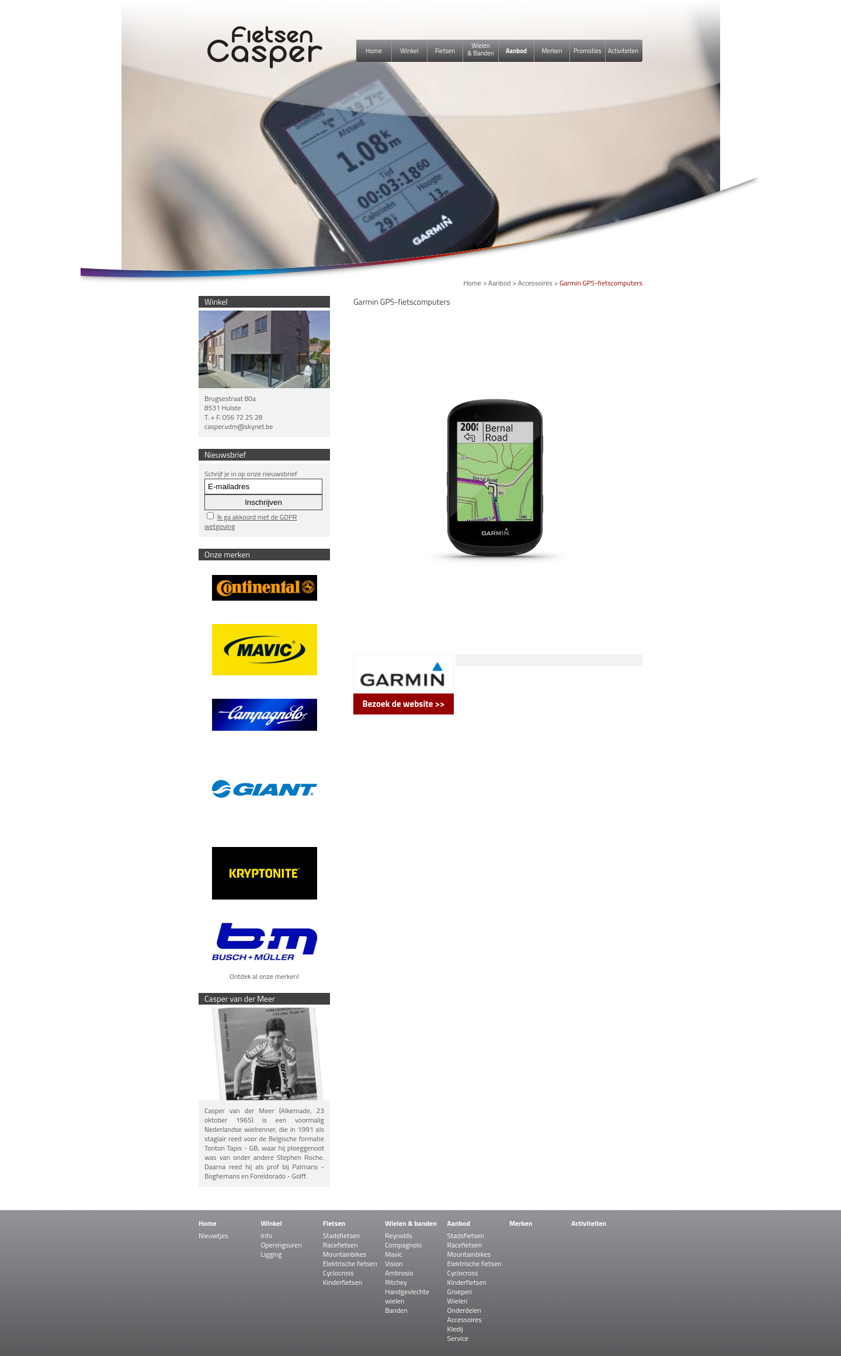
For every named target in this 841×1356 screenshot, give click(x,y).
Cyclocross (338, 1272)
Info (266, 1235)
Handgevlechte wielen (407, 1296)
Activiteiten (623, 50)
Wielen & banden (411, 1223)
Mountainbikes (345, 1254)
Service (457, 1338)
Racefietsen (340, 1244)
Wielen (457, 1300)
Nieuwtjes (213, 1235)
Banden (396, 1310)
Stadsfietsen (341, 1235)
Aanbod (516, 50)
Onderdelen (464, 1310)
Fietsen (445, 50)
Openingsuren (280, 1244)
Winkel (409, 50)
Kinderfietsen (342, 1282)
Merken (551, 50)
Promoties (588, 50)
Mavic (393, 1254)
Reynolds (398, 1235)
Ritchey (396, 1282)
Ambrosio (399, 1272)
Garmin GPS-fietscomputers (600, 282)
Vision (394, 1263)
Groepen (459, 1291)
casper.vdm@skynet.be (238, 426)
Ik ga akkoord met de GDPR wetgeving (250, 521)
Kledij (455, 1328)
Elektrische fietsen (350, 1263)
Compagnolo (403, 1244)
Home (374, 50)
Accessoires (535, 282)
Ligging (271, 1254)
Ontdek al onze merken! (264, 976)
